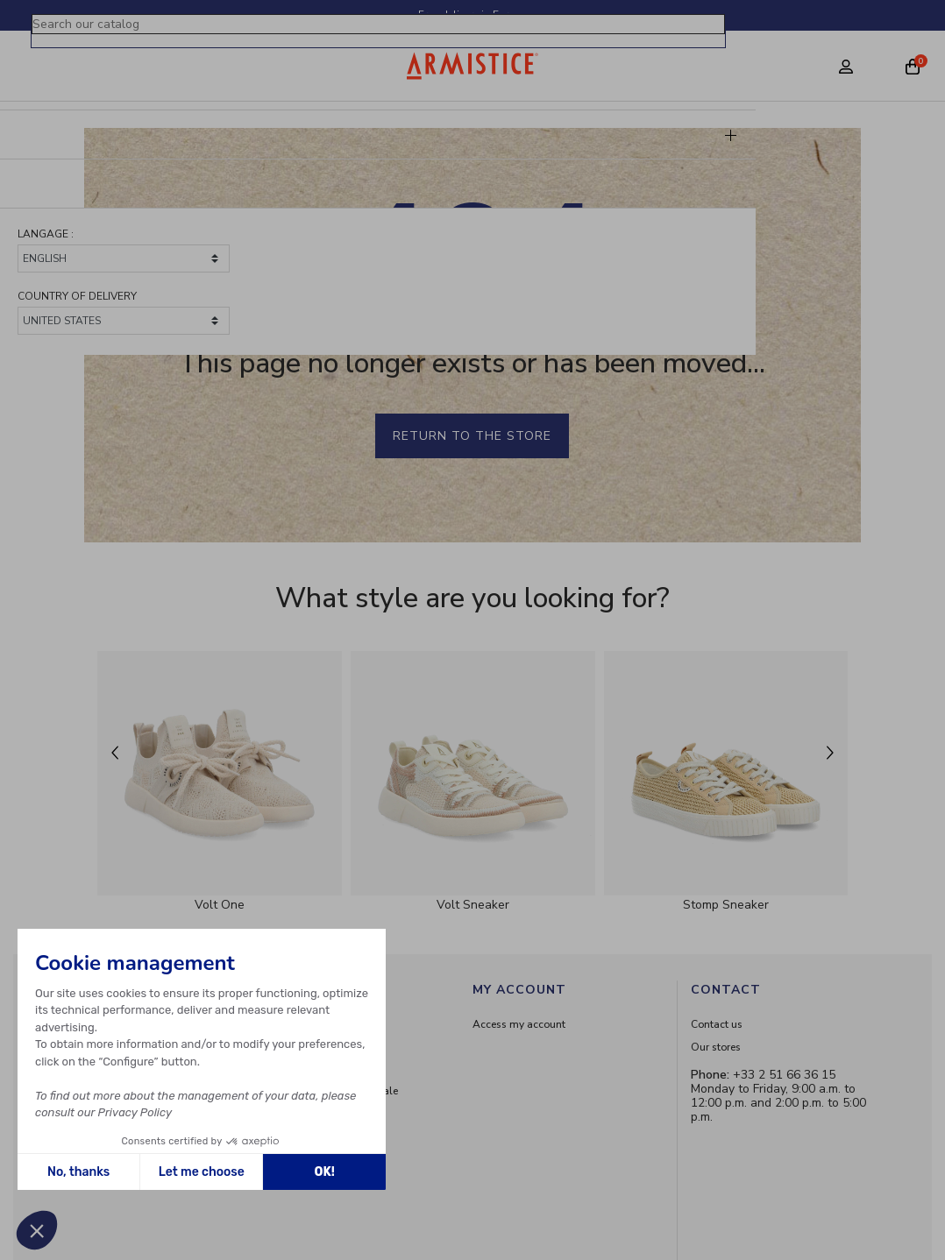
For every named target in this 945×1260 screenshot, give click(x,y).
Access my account (518, 1024)
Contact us (716, 1024)
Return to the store (472, 436)
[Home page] (472, 66)
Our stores (716, 1047)
